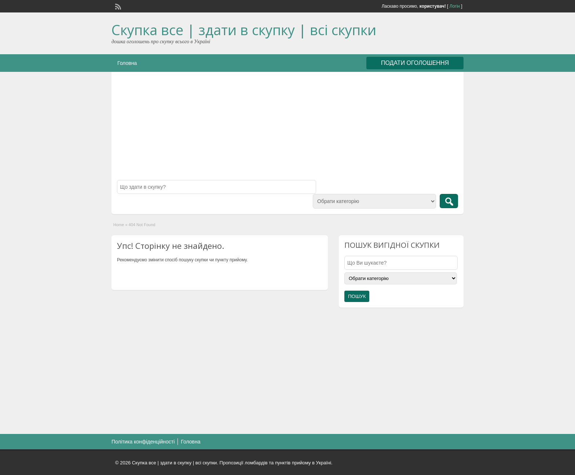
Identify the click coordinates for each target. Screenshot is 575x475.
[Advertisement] (287, 128)
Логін (455, 6)
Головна (127, 63)
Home (118, 224)
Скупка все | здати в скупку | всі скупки (243, 29)
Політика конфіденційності (143, 442)
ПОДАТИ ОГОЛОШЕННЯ (415, 63)
